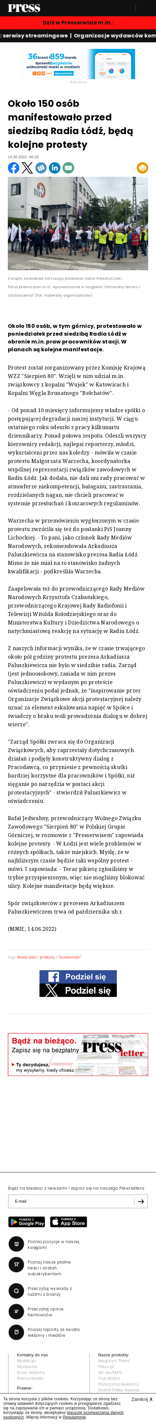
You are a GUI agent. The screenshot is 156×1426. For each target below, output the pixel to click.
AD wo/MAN (110, 1372)
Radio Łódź (27, 957)
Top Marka (109, 1378)
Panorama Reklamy (118, 1384)
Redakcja (26, 1360)
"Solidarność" (70, 957)
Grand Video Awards (119, 1390)
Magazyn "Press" (114, 1360)
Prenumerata (30, 1378)
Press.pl (106, 1366)
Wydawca (27, 1366)
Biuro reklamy (31, 1372)
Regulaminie (74, 1417)
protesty (47, 957)
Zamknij (142, 1399)
